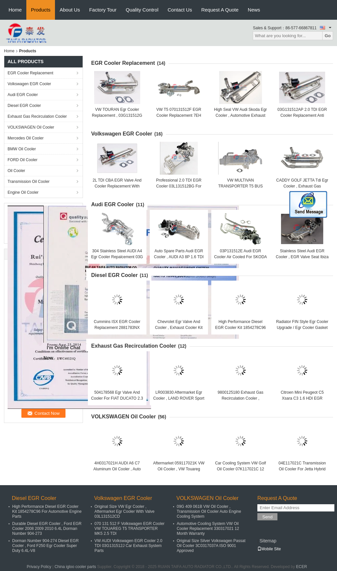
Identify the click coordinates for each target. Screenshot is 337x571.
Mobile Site (269, 549)
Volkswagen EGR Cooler (29, 84)
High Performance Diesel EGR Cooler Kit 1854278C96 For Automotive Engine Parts (240, 327)
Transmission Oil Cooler (29, 181)
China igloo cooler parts (75, 566)
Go (327, 35)
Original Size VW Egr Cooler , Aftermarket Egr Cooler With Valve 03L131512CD (124, 511)
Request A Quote (219, 9)
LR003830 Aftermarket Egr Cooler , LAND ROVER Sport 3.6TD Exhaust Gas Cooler (178, 398)
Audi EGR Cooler (23, 94)
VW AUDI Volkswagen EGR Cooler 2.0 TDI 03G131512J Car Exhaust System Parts (128, 545)
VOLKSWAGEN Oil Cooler (31, 127)
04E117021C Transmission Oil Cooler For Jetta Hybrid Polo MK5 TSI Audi (302, 469)
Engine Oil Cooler (23, 192)
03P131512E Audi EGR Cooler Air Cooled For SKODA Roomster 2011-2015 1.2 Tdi (240, 257)
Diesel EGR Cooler (24, 105)
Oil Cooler (16, 170)
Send (267, 516)
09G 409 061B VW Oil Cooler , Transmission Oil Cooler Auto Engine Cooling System (209, 511)
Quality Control (142, 9)
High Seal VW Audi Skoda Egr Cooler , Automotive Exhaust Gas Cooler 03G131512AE (240, 115)
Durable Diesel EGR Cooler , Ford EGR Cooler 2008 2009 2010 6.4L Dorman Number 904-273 (47, 528)
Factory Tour (103, 9)
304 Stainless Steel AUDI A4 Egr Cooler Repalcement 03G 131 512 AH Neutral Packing (117, 257)
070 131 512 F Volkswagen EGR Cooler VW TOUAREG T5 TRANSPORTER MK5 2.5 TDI (129, 528)
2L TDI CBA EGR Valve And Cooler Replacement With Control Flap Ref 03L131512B (117, 186)
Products (40, 9)
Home (15, 9)
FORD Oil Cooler (23, 160)
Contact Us (180, 9)
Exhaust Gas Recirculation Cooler (37, 116)
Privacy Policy (39, 566)
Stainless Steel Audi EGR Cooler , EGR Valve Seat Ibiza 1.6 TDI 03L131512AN (302, 257)
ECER (301, 566)
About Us (70, 9)
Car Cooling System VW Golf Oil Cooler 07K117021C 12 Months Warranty (240, 469)
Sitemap (267, 540)
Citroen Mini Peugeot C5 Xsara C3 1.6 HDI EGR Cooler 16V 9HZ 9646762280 (302, 398)
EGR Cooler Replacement (30, 73)
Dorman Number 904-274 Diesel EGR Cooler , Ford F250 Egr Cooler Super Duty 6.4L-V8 (45, 545)
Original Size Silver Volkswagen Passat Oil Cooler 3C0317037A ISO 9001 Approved (211, 545)
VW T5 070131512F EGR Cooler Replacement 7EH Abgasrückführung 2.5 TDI (179, 115)
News (254, 9)
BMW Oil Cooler (22, 149)
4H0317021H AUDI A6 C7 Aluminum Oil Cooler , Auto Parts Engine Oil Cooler (117, 469)
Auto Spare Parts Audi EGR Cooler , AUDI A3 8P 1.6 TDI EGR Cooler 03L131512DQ (179, 257)
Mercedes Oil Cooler (25, 138)
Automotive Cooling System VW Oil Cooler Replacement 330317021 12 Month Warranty (208, 528)
